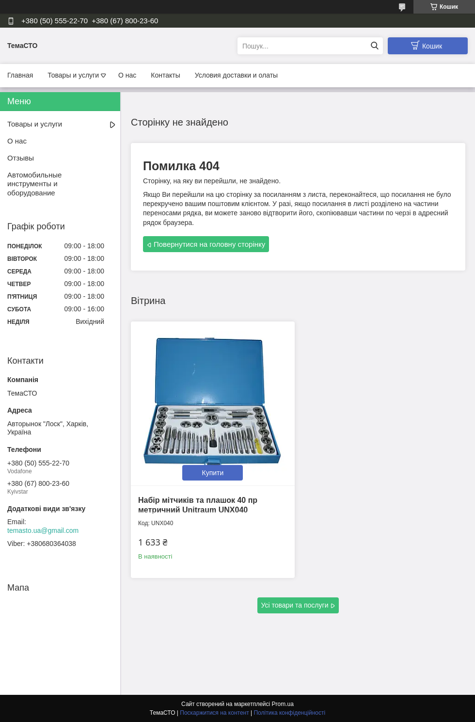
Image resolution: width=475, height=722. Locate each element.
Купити (213, 473)
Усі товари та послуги (295, 605)
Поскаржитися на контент (214, 712)
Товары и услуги (73, 75)
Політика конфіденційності (289, 712)
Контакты (165, 75)
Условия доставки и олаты (236, 75)
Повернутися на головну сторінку (209, 244)
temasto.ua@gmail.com (43, 530)
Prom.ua (283, 704)
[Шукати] (374, 45)
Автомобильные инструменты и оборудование (34, 184)
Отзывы (20, 158)
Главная (20, 75)
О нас (127, 75)
